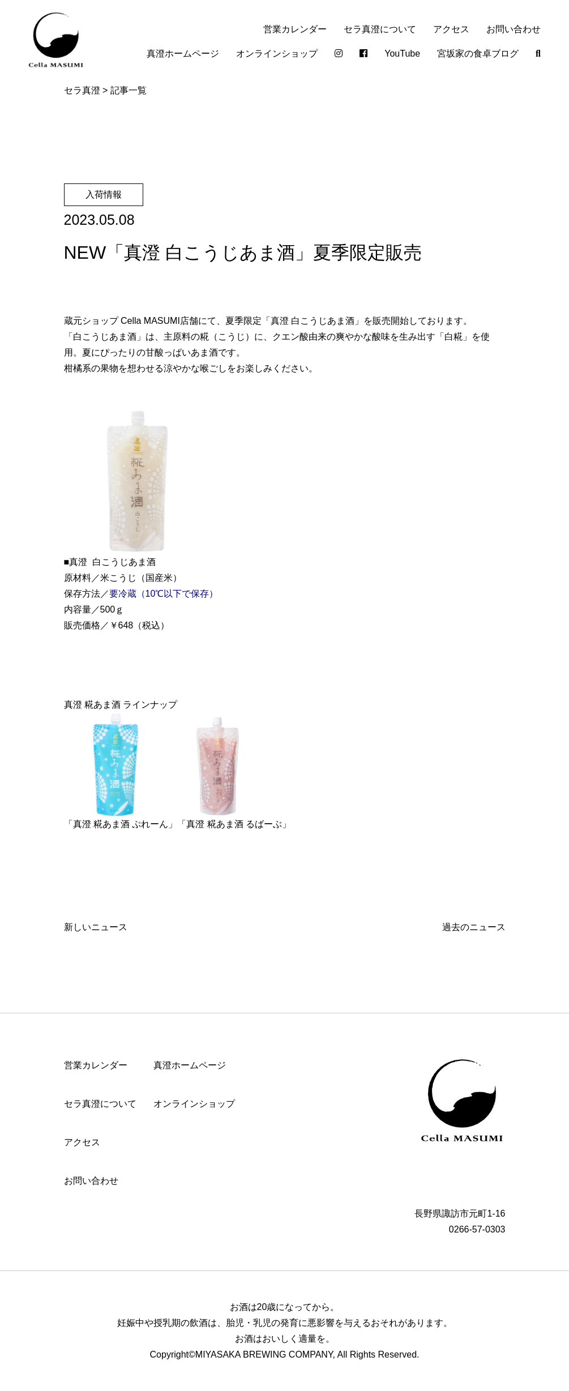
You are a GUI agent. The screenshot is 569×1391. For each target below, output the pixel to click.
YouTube (402, 53)
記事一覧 (128, 90)
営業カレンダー (295, 29)
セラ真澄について (380, 29)
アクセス (451, 29)
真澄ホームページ (183, 53)
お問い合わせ (513, 29)
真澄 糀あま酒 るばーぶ (234, 824)
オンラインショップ (277, 53)
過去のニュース (474, 927)
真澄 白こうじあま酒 (312, 321)
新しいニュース (95, 927)
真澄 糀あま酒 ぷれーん (121, 824)
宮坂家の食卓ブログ (478, 53)
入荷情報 (103, 194)
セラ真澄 (82, 90)
